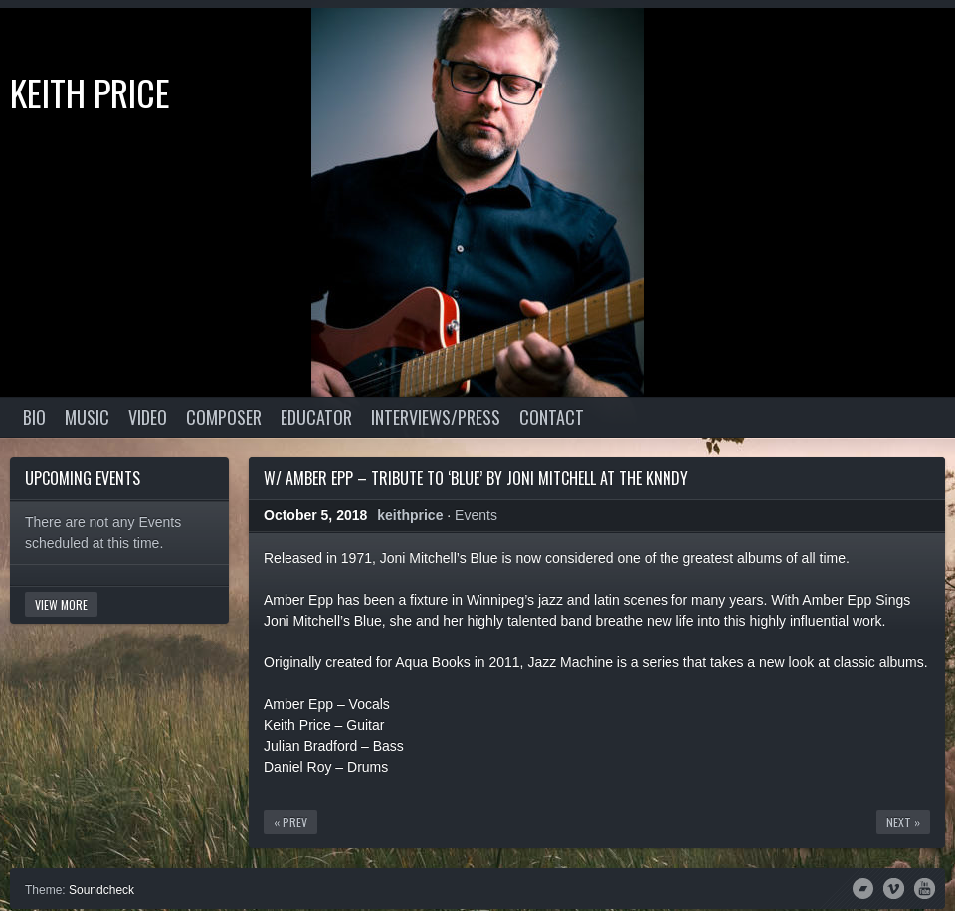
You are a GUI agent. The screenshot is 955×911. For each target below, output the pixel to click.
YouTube (924, 887)
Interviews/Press (435, 417)
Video (147, 417)
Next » (903, 822)
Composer (224, 417)
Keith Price (90, 92)
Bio (34, 417)
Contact (551, 417)
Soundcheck (101, 890)
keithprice (410, 515)
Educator (316, 417)
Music (87, 417)
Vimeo (893, 887)
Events (476, 515)
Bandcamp (863, 887)
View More (61, 604)
